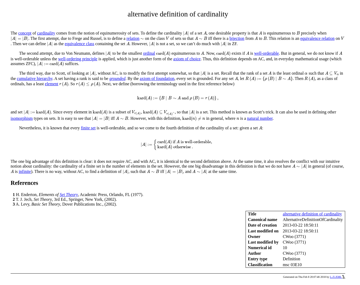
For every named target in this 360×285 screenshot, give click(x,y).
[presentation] (186, 33)
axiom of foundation (157, 78)
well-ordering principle (77, 59)
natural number (260, 118)
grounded (117, 78)
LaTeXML (337, 276)
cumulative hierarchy (34, 78)
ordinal (149, 53)
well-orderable (266, 53)
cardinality (46, 33)
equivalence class (79, 43)
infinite (25, 171)
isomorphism (22, 118)
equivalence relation (317, 38)
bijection (236, 38)
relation (132, 38)
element (51, 84)
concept (25, 33)
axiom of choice (187, 59)
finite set (88, 128)
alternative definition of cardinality (312, 214)
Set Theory (69, 194)
